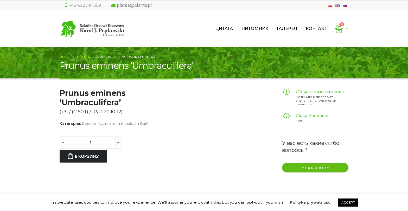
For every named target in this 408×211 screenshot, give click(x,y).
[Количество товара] (90, 142)
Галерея (287, 28)
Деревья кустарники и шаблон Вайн (116, 123)
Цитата (224, 28)
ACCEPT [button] (348, 202)
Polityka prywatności (311, 202)
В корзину (87, 156)
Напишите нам (315, 167)
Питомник (254, 28)
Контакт (316, 28)
